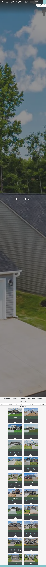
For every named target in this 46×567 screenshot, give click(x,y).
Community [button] (11, 404)
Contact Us (37, 2)
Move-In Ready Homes (26, 2)
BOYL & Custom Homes (19, 2)
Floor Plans (14, 398)
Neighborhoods (7, 398)
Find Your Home (12, 2)
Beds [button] (21, 404)
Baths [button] (25, 404)
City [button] (6, 404)
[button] (41, 2)
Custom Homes (23, 401)
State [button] (2, 404)
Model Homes (39, 398)
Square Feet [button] (31, 404)
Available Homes (22, 398)
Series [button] (16, 404)
